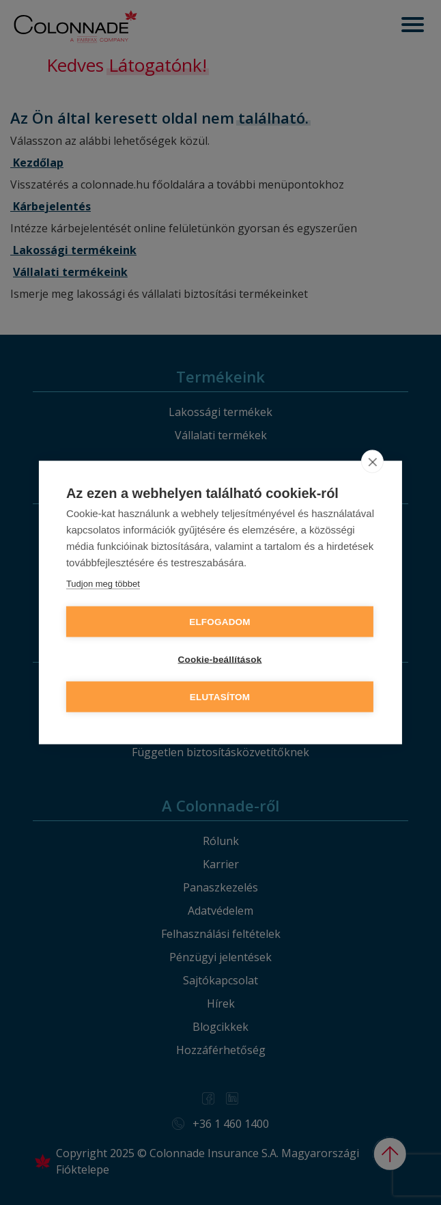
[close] (372, 461)
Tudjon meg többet (103, 584)
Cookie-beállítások (220, 659)
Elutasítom (220, 697)
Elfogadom (220, 622)
